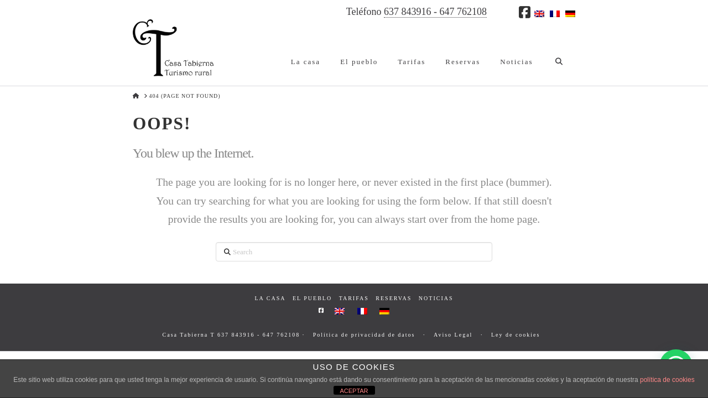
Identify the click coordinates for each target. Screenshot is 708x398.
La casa (269, 298)
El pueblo (312, 298)
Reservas (394, 298)
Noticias (436, 298)
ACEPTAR (354, 390)
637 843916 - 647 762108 (435, 11)
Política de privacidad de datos (364, 335)
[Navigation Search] (559, 52)
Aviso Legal (453, 335)
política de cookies (667, 380)
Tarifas (354, 298)
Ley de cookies (515, 335)
